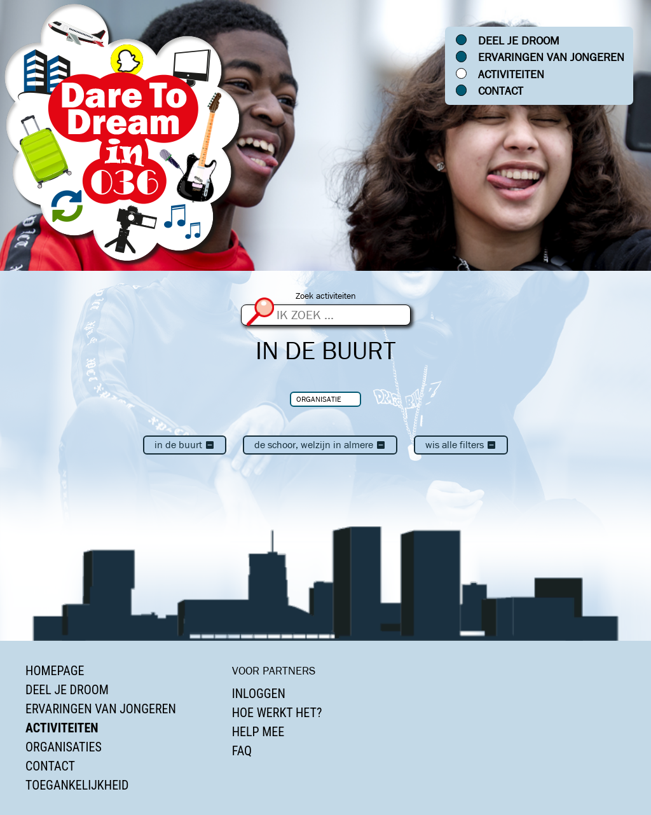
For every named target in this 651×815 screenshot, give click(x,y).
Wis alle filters (461, 444)
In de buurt (184, 444)
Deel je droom (518, 40)
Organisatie (318, 399)
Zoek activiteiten (326, 296)
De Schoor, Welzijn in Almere (320, 444)
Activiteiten (511, 74)
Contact (500, 91)
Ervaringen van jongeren (551, 57)
